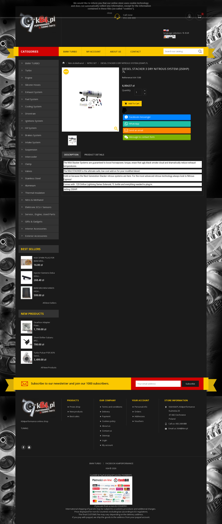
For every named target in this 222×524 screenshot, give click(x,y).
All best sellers (49, 302)
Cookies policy (108, 421)
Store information (176, 400)
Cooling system (31, 106)
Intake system (30, 142)
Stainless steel (31, 178)
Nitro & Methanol (32, 199)
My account (107, 445)
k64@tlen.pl (182, 428)
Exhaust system (31, 92)
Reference (127, 77)
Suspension (29, 149)
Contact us (107, 430)
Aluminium (28, 185)
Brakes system (31, 135)
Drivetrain (28, 113)
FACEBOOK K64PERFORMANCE (119, 463)
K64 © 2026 (111, 468)
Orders (138, 411)
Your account (140, 400)
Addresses (140, 416)
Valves (26, 171)
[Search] (183, 51)
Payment (106, 416)
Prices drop (75, 406)
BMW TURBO (70, 51)
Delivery (106, 411)
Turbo (26, 70)
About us (106, 426)
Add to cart (132, 103)
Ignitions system (32, 120)
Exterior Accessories (34, 235)
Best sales (74, 416)
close (109, 13)
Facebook (23, 447)
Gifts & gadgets (31, 221)
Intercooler (29, 156)
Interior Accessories (34, 228)
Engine (26, 77)
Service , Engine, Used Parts (38, 214)
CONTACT (135, 51)
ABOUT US (115, 51)
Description (71, 154)
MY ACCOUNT (93, 51)
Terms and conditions (112, 406)
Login (104, 440)
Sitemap (106, 435)
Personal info (141, 406)
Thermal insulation (33, 192)
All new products (48, 367)
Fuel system (29, 99)
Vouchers (139, 421)
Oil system (29, 127)
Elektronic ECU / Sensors (36, 207)
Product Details (94, 154)
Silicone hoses (31, 84)
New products (76, 411)
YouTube (29, 447)
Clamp (26, 163)
